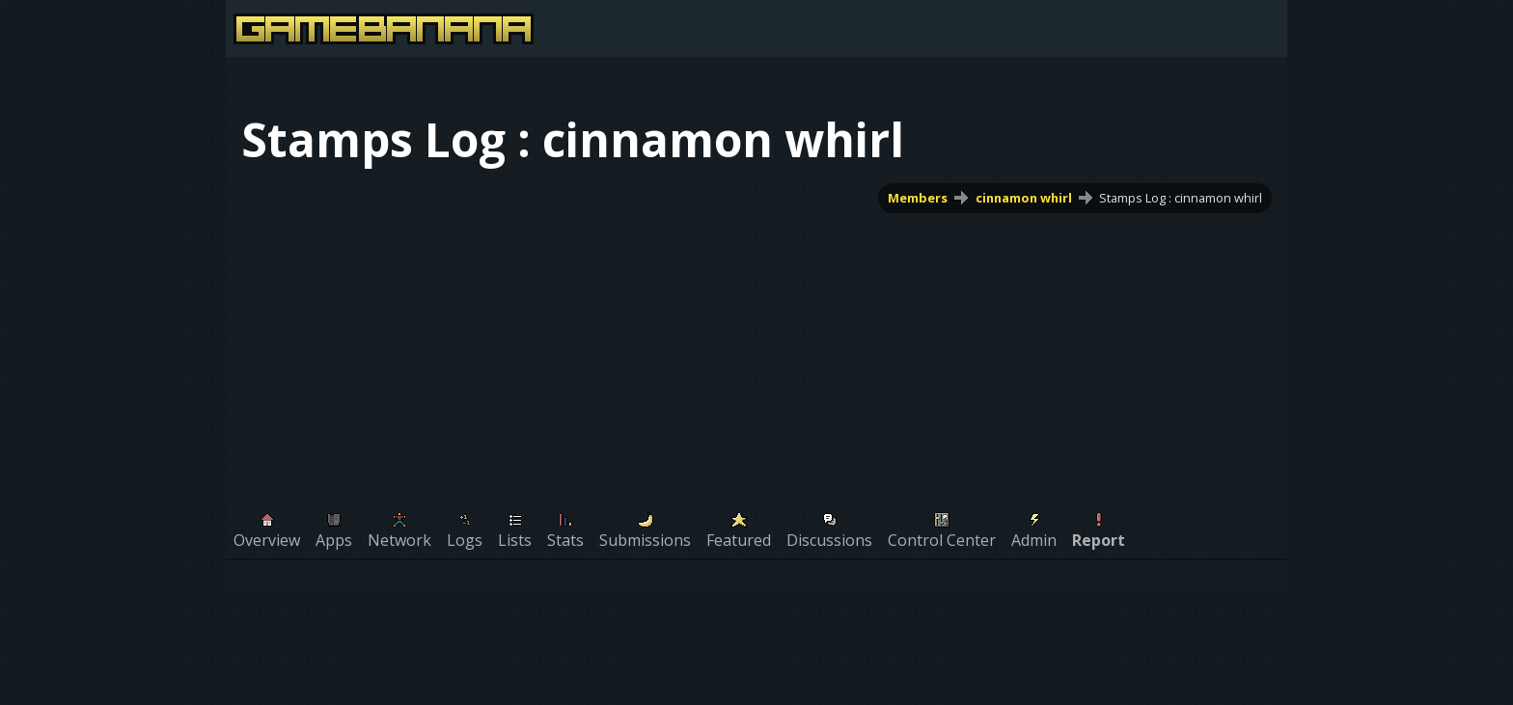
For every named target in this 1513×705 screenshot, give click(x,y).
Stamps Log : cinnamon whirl (1180, 197)
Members (918, 197)
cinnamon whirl (1024, 197)
